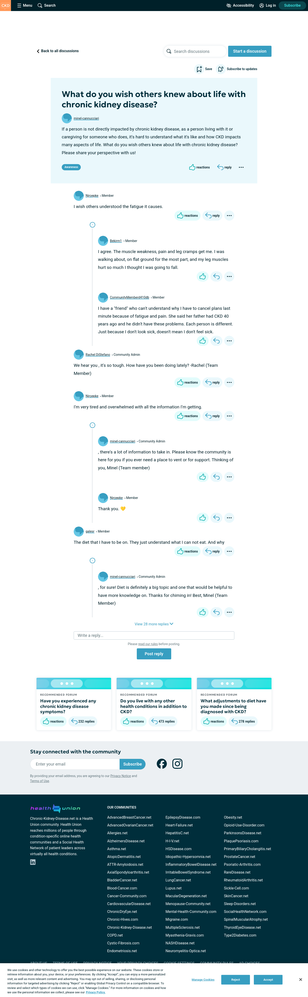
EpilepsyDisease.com (182, 817)
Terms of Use (39, 781)
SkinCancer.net (236, 896)
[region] (154, 980)
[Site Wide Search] (46, 5)
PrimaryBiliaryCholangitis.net (247, 849)
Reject (235, 979)
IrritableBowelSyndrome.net (187, 872)
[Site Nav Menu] (25, 5)
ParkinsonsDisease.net (242, 833)
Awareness (71, 167)
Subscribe (292, 5)
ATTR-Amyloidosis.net (125, 864)
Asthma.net (116, 849)
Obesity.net (233, 817)
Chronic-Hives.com (122, 919)
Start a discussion (249, 51)
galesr (90, 531)
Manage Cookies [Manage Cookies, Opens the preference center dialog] (203, 979)
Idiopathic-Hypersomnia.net (187, 857)
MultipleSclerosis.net (182, 927)
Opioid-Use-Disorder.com (244, 825)
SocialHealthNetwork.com (245, 911)
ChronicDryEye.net (122, 911)
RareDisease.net (237, 872)
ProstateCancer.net (239, 857)
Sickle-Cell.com (236, 888)
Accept (268, 979)
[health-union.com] (55, 808)
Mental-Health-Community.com (190, 911)
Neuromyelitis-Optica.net (185, 951)
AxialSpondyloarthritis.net (128, 872)
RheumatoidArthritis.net (243, 880)
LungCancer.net (178, 880)
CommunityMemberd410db (129, 297)
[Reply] (224, 167)
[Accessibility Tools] (240, 5)
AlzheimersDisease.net (126, 841)
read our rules (148, 644)
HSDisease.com (178, 849)
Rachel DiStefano (98, 354)
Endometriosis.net (122, 951)
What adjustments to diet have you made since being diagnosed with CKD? (233, 706)
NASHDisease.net (179, 943)
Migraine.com (176, 919)
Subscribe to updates (236, 69)
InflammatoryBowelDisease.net (190, 864)
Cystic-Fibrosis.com (123, 943)
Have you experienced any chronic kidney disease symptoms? (68, 706)
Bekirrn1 (116, 241)
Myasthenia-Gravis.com (184, 935)
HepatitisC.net (177, 833)
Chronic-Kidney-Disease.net (129, 927)
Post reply (154, 653)
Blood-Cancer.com (122, 888)
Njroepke (92, 195)
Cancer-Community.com (127, 896)
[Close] (301, 979)
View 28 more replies (154, 624)
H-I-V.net (172, 841)
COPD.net (115, 935)
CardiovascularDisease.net (129, 904)
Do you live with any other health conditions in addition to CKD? (153, 706)
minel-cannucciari (86, 118)
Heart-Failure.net (179, 825)
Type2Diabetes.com (240, 935)
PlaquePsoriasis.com (241, 841)
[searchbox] (200, 51)
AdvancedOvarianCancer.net (130, 825)
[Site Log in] (267, 5)
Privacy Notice (120, 776)
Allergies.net (117, 833)
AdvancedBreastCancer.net (129, 817)
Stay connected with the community (75, 752)
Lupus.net (173, 888)
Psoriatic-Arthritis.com (242, 864)
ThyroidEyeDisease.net (242, 927)
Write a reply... (90, 635)
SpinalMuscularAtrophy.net (246, 919)
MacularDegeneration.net (186, 896)
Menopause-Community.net (187, 904)
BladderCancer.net (122, 880)
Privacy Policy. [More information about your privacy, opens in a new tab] (95, 992)
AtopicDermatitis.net (124, 857)
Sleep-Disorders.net (240, 904)
